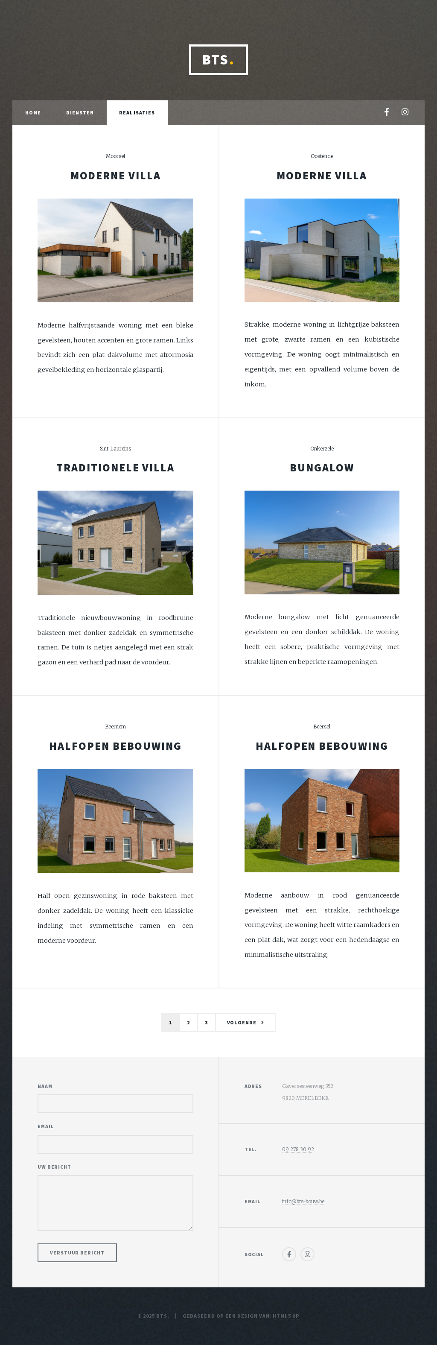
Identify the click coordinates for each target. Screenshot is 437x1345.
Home (33, 112)
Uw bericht (54, 1167)
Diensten (80, 112)
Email (46, 1126)
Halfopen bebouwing (115, 746)
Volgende (241, 1022)
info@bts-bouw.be (303, 1201)
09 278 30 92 (298, 1149)
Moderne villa (115, 175)
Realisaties (137, 112)
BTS (218, 59)
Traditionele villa (115, 467)
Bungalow (322, 467)
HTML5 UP (286, 1316)
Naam (45, 1086)
